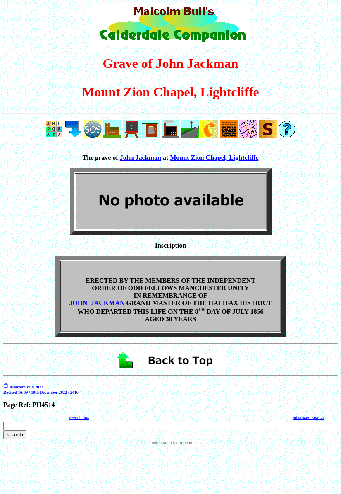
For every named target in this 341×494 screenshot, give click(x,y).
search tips (79, 417)
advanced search (308, 417)
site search (162, 443)
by (182, 443)
